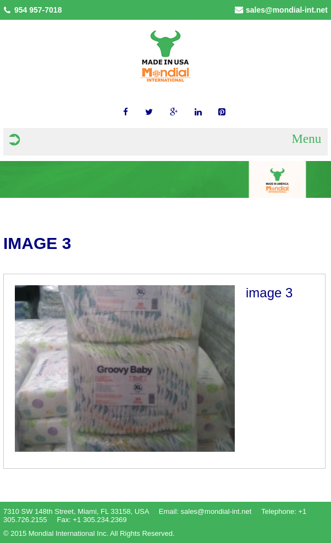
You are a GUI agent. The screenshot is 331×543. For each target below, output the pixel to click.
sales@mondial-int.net (287, 9)
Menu (306, 139)
